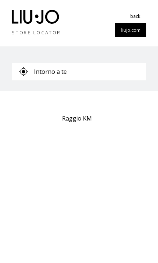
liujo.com (130, 30)
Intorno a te (43, 71)
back (135, 16)
